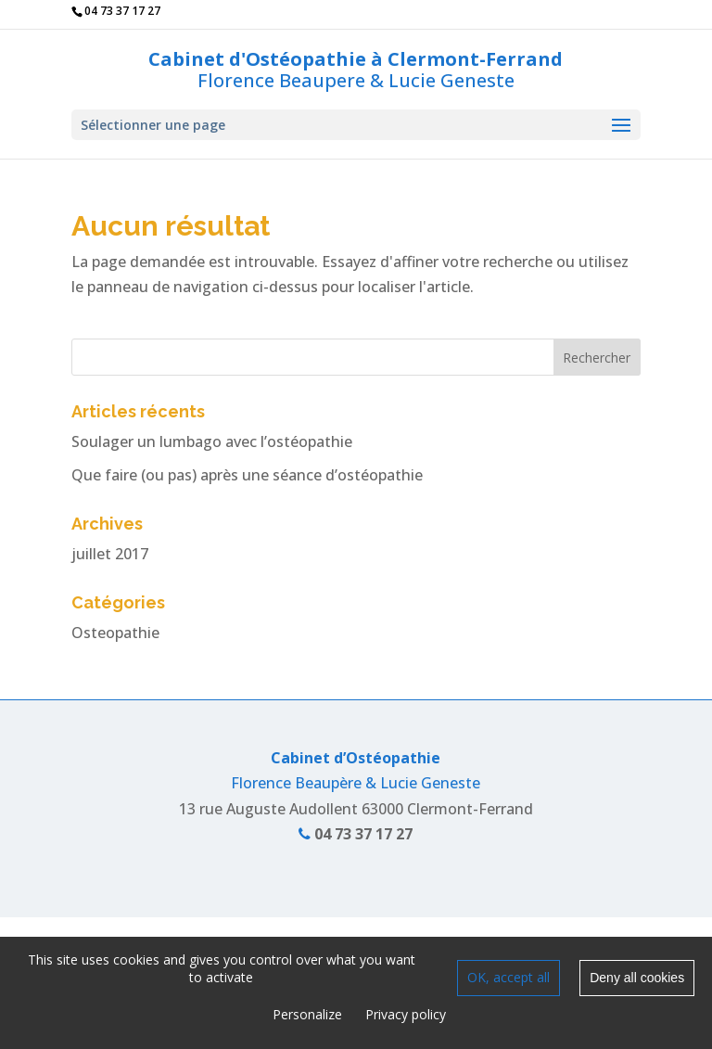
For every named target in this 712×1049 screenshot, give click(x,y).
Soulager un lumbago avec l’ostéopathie (211, 441)
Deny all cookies (637, 977)
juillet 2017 (109, 554)
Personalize (307, 1014)
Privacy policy (405, 1014)
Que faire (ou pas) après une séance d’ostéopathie (247, 475)
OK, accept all (508, 977)
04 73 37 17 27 (356, 834)
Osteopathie (115, 632)
